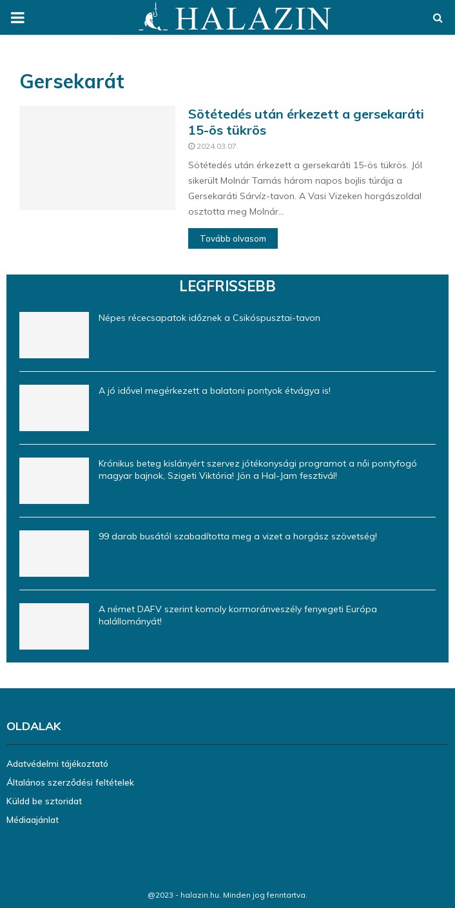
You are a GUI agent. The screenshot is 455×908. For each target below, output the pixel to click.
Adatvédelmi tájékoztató (57, 763)
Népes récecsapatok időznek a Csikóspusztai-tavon (209, 318)
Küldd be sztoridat (44, 801)
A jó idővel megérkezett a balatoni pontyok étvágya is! (215, 390)
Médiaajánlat (32, 820)
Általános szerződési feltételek (70, 782)
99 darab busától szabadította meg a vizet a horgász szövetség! (238, 536)
